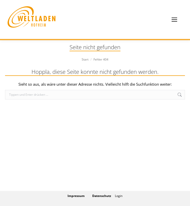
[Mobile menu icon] (174, 20)
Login (118, 196)
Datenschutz (101, 196)
